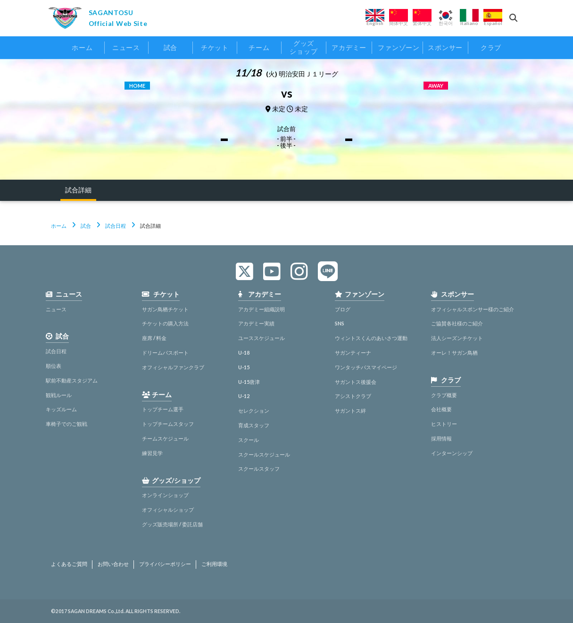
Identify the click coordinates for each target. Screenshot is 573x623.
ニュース (56, 309)
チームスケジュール (165, 438)
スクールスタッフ (259, 468)
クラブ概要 (444, 395)
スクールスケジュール (264, 454)
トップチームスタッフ (168, 424)
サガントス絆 (350, 410)
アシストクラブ (353, 396)
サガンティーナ (353, 352)
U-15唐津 (249, 382)
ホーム (58, 226)
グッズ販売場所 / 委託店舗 (172, 524)
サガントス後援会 (355, 382)
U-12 (243, 396)
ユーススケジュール (261, 338)
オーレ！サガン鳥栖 (454, 352)
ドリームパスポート (165, 352)
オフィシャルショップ (168, 510)
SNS (339, 323)
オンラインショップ (165, 495)
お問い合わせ (113, 564)
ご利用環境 (214, 564)
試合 (86, 226)
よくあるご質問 (69, 564)
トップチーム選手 (162, 409)
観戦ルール (59, 395)
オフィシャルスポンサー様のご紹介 (472, 309)
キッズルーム (61, 409)
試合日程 (115, 226)
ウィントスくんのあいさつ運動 (371, 338)
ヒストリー (444, 424)
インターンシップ (452, 453)
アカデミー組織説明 (261, 309)
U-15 (243, 367)
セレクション (253, 410)
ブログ (342, 309)
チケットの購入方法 (165, 323)
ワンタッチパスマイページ (366, 367)
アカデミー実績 (256, 323)
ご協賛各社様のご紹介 (457, 323)
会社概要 (441, 409)
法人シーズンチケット (457, 338)
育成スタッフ (253, 425)
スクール (248, 440)
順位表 (53, 366)
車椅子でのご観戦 (66, 424)
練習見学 (152, 453)
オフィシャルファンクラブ (173, 367)
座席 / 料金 (154, 338)
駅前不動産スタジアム (72, 380)
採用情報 (441, 438)
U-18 (243, 352)
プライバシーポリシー (165, 564)
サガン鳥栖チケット (165, 309)
